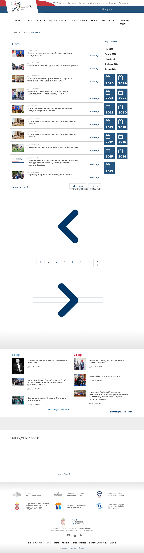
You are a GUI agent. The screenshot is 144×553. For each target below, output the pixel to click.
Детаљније (94, 55)
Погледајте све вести (59, 409)
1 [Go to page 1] (40, 261)
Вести (38, 21)
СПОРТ (56, 543)
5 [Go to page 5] (73, 261)
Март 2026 (110, 59)
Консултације (98, 21)
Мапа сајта (72, 3)
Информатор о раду (97, 3)
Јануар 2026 (111, 69)
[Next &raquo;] (68, 299)
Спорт (47, 21)
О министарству (21, 21)
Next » (95, 185)
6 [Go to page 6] (81, 261)
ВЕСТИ (48, 543)
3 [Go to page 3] (57, 261)
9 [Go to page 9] (97, 264)
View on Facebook (64, 474)
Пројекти (59, 21)
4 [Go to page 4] (65, 261)
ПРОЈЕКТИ (66, 543)
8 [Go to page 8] (97, 261)
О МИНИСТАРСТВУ (35, 543)
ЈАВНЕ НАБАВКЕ (79, 543)
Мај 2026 (109, 49)
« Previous (78, 185)
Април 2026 (110, 54)
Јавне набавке (77, 21)
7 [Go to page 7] (89, 261)
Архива (82, 3)
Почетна (61, 3)
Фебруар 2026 (111, 64)
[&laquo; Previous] (68, 226)
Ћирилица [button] (124, 3)
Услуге (113, 21)
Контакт (113, 3)
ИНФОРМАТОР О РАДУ (98, 543)
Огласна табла (124, 22)
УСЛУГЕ (113, 543)
